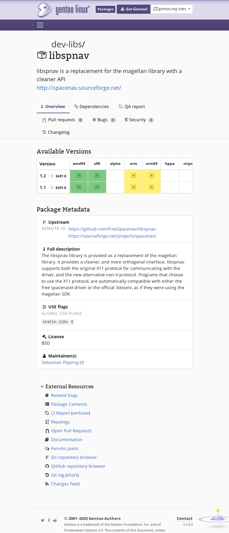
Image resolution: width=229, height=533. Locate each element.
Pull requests (62, 119)
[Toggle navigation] (40, 25)
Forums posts (65, 448)
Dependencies (91, 106)
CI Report (60, 412)
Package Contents (69, 404)
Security (139, 119)
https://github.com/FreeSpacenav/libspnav (112, 229)
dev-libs (66, 44)
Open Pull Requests (71, 430)
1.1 (43, 187)
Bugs (104, 119)
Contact (185, 518)
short (72, 474)
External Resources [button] (69, 386)
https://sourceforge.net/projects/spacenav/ (112, 236)
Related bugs (64, 395)
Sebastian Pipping (60, 362)
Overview (53, 106)
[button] (134, 9)
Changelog (55, 132)
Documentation (67, 439)
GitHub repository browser (78, 466)
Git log (57, 474)
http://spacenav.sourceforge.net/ (79, 87)
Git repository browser (74, 457)
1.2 (43, 176)
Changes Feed (65, 483)
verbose (80, 412)
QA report (131, 106)
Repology (60, 421)
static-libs (55, 321)
